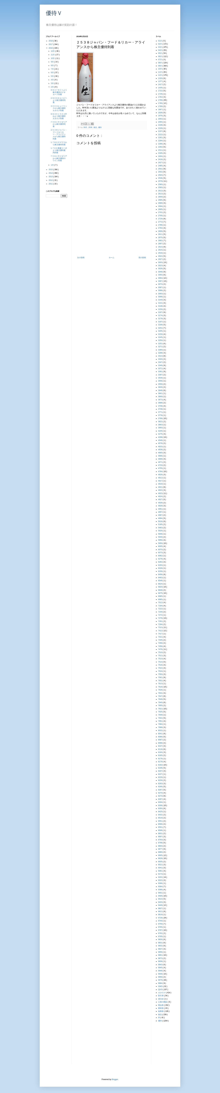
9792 (160, 933)
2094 (160, 122)
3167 (160, 312)
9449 (160, 905)
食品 (95, 127)
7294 (160, 624)
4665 (160, 453)
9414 (160, 899)
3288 (160, 353)
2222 (160, 134)
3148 (160, 306)
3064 (160, 278)
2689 (160, 203)
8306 (160, 805)
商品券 (161, 1005)
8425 (160, 811)
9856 (160, 952)
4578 (160, 443)
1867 (160, 110)
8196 (160, 768)
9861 (160, 955)
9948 (160, 974)
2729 (160, 219)
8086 (160, 737)
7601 (160, 680)
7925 (160, 712)
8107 (160, 746)
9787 (160, 930)
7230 (160, 612)
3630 (160, 387)
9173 (160, 874)
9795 (160, 936)
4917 (160, 481)
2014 (51, 173)
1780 (160, 103)
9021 (160, 865)
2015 (51, 169)
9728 (160, 918)
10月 (53, 58)
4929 (160, 506)
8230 (160, 780)
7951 (160, 721)
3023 (160, 265)
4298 (160, 437)
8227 (160, 774)
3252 (160, 343)
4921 (160, 487)
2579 (160, 181)
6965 (160, 596)
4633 (160, 446)
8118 (160, 749)
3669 (160, 396)
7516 (160, 665)
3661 (160, 393)
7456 (160, 643)
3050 (160, 275)
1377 (160, 81)
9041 (160, 868)
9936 (160, 961)
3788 (160, 418)
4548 (160, 440)
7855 (160, 705)
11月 (53, 55)
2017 (51, 44)
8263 (160, 783)
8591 (160, 827)
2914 (160, 247)
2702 (160, 212)
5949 (160, 537)
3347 (160, 362)
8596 (160, 830)
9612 (160, 911)
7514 (160, 662)
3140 (160, 300)
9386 (160, 890)
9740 (160, 921)
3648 (160, 390)
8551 (160, 821)
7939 (160, 715)
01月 (160, 41)
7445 (160, 640)
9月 (52, 62)
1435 (160, 88)
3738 (160, 409)
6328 (160, 568)
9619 (160, 914)
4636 (160, 450)
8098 (160, 743)
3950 (160, 428)
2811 (160, 234)
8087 (160, 740)
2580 (160, 184)
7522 (160, 668)
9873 (160, 958)
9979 (160, 980)
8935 (160, 862)
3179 (160, 319)
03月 (160, 47)
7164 (160, 606)
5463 (160, 528)
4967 (160, 515)
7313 (160, 627)
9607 (160, 908)
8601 (160, 833)
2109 (160, 128)
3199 (160, 325)
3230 (160, 334)
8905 (160, 855)
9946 (160, 971)
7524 (160, 671)
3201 (160, 328)
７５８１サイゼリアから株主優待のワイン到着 (58, 158)
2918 (160, 253)
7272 (160, 615)
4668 (160, 459)
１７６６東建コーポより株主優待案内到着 (58, 150)
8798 (160, 843)
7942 (160, 718)
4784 (160, 471)
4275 (160, 434)
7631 (160, 693)
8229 (160, 777)
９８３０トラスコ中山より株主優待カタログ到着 (58, 116)
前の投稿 (142, 257)
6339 (160, 571)
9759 (160, 924)
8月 (52, 65)
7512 (160, 656)
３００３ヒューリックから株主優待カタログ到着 (58, 108)
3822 (160, 422)
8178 (160, 759)
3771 (160, 412)
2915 (160, 250)
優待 (100, 127)
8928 (160, 858)
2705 (160, 216)
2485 (160, 166)
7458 (160, 646)
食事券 (161, 1011)
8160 (160, 752)
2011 (51, 184)
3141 (160, 303)
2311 (160, 150)
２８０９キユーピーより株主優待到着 (58, 100)
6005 (160, 546)
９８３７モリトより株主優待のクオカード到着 (58, 92)
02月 (160, 44)
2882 (160, 241)
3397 (160, 375)
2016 (51, 48)
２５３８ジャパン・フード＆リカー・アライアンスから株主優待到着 (58, 134)
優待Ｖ (54, 13)
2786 (160, 225)
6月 (52, 72)
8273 (160, 796)
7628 (160, 690)
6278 (160, 559)
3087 (160, 287)
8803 (160, 846)
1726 (160, 94)
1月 (52, 165)
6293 (160, 565)
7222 (160, 609)
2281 (160, 138)
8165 (160, 755)
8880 (160, 852)
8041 (160, 734)
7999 (160, 727)
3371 (160, 368)
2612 (160, 191)
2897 (160, 244)
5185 (160, 524)
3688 (160, 403)
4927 (160, 499)
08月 (160, 63)
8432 (160, 815)
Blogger (115, 1079)
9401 (160, 893)
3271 (160, 347)
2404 (160, 156)
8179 (160, 762)
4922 (160, 490)
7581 (160, 677)
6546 (160, 581)
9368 (160, 883)
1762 (160, 97)
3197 (160, 322)
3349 (160, 365)
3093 (160, 294)
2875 (160, 237)
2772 (160, 222)
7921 (160, 709)
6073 (160, 553)
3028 (160, 269)
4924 (160, 496)
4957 (160, 512)
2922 (160, 256)
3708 (160, 406)
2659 (160, 197)
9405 (160, 896)
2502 (160, 172)
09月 (86, 127)
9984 (160, 983)
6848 (160, 590)
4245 (160, 431)
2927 (160, 259)
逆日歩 (161, 999)
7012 (160, 602)
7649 (160, 699)
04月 (160, 50)
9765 (160, 927)
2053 (160, 119)
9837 (160, 949)
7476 (160, 649)
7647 (160, 696)
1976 (160, 116)
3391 (160, 372)
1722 (160, 91)
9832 (160, 946)
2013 (51, 177)
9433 (160, 902)
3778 (160, 415)
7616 (160, 687)
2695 (160, 209)
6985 (160, 599)
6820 (160, 587)
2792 (160, 228)
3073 (160, 284)
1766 (160, 100)
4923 (160, 493)
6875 (160, 593)
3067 (160, 281)
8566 (160, 824)
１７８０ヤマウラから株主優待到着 (58, 143)
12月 (53, 51)
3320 (160, 359)
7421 (160, 637)
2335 (160, 153)
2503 (160, 175)
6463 (160, 577)
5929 (160, 531)
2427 (160, 162)
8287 (160, 799)
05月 (160, 53)
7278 (160, 618)
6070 (160, 549)
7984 (160, 724)
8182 (160, 765)
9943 (160, 965)
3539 (160, 378)
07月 (160, 59)
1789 (160, 106)
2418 (160, 159)
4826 (160, 475)
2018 (51, 41)
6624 (160, 584)
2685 (160, 200)
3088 (160, 290)
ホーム (111, 257)
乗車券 (161, 1008)
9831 (160, 943)
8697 (160, 837)
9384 (160, 886)
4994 (160, 518)
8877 (160, 849)
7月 (52, 69)
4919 (160, 484)
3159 (160, 309)
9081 (160, 871)
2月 (52, 87)
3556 (160, 381)
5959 (160, 543)
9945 (160, 968)
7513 (160, 659)
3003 (160, 262)
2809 (160, 231)
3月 (52, 83)
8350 (160, 808)
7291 (160, 621)
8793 (160, 840)
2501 (160, 169)
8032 (160, 730)
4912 (160, 478)
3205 (160, 331)
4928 (160, 503)
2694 (160, 206)
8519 (160, 818)
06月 (160, 56)
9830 (160, 939)
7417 (160, 634)
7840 (160, 702)
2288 (160, 144)
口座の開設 (163, 1002)
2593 (160, 187)
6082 (160, 556)
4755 (160, 468)
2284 (160, 141)
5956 (160, 540)
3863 (160, 425)
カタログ (162, 993)
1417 (160, 84)
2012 (51, 180)
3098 (160, 297)
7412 (160, 631)
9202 (160, 877)
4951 (160, 509)
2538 (90, 127)
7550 (160, 674)
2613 (160, 194)
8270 (160, 793)
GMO (160, 986)
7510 (160, 652)
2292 (160, 147)
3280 (160, 350)
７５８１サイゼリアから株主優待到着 (58, 124)
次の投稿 (80, 257)
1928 (160, 113)
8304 (160, 802)
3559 (160, 384)
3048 (160, 272)
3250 (160, 340)
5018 (160, 521)
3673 (160, 400)
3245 (160, 337)
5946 (160, 534)
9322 (160, 880)
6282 (160, 562)
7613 (160, 684)
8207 (160, 771)
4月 (52, 80)
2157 (160, 131)
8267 (160, 790)
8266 (160, 787)
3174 (160, 315)
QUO (160, 989)
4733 (160, 465)
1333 (160, 78)
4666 (160, 456)
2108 (160, 125)
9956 (160, 977)
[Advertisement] (111, 233)
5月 (52, 76)
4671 (160, 462)
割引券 (161, 996)
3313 (160, 356)
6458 (160, 574)
